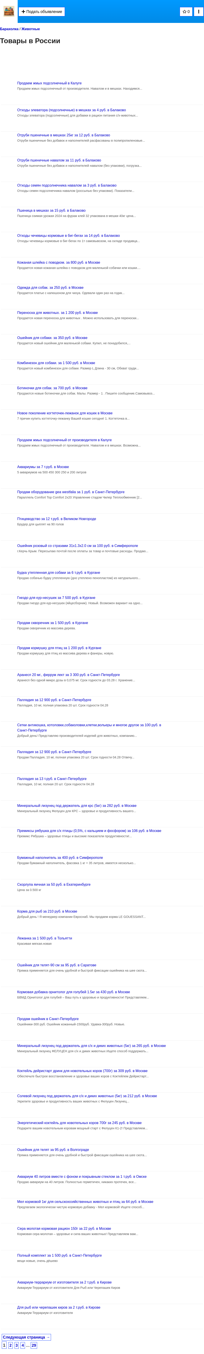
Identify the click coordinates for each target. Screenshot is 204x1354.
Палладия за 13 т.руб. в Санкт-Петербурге (52, 779)
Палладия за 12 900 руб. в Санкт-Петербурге (54, 700)
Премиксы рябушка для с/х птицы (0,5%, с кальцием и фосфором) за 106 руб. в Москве (89, 831)
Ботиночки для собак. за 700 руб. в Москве (52, 388)
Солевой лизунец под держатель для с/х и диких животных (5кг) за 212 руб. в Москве (87, 1096)
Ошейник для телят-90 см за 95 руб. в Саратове (56, 965)
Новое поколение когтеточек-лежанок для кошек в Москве (65, 413)
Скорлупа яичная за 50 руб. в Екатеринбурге (54, 884)
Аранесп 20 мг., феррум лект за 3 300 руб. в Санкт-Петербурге (68, 675)
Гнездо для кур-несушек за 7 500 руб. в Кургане (56, 598)
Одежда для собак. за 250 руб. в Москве (50, 287)
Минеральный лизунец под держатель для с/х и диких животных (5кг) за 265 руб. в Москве (91, 1046)
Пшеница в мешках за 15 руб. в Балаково (51, 210)
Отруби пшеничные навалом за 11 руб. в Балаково (59, 160)
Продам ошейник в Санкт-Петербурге (48, 1019)
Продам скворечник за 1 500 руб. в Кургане (52, 623)
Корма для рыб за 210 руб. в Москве (47, 911)
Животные (30, 29)
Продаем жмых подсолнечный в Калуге (49, 83)
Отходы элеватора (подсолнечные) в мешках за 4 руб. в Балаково (71, 110)
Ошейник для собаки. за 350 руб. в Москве (52, 338)
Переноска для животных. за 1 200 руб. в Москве (57, 313)
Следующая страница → (26, 1337)
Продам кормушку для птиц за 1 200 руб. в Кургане (59, 648)
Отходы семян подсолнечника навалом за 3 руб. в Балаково (67, 185)
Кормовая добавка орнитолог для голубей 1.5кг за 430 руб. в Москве (73, 992)
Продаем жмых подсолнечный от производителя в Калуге (64, 440)
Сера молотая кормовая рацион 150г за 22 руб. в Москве (64, 1228)
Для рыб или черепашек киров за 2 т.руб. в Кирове (58, 1307)
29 (34, 1345)
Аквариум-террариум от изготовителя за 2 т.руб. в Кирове (64, 1282)
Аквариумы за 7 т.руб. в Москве (43, 467)
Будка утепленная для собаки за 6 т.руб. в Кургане (58, 572)
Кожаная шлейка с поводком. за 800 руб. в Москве (58, 262)
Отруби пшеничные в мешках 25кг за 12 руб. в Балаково (63, 135)
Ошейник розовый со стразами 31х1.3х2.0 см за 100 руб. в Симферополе (77, 546)
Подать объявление (41, 11)
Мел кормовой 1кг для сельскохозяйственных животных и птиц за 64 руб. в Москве (85, 1202)
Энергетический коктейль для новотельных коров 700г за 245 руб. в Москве (79, 1123)
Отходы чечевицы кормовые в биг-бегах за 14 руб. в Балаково (68, 235)
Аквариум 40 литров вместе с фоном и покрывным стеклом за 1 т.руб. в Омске (82, 1176)
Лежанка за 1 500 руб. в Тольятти (44, 938)
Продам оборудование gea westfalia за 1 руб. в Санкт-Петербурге (71, 492)
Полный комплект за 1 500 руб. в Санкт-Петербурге (59, 1255)
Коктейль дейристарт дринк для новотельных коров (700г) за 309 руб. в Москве (82, 1071)
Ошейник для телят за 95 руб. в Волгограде (53, 1150)
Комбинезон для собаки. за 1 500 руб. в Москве (56, 363)
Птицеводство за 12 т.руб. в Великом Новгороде (56, 519)
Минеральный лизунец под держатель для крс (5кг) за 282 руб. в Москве (76, 806)
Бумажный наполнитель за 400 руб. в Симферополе (60, 857)
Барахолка (9, 29)
